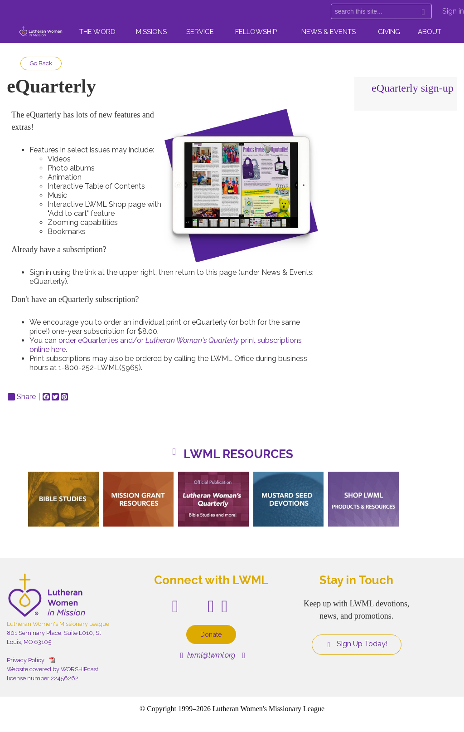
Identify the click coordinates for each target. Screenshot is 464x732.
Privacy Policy (25, 660)
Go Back (41, 63)
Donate (211, 634)
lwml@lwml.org (207, 655)
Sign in (453, 11)
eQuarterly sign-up (413, 88)
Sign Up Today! (356, 644)
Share (22, 396)
